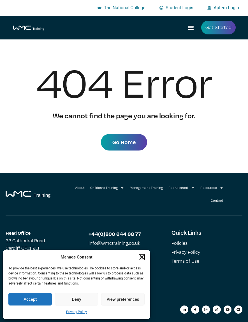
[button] (142, 257)
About (80, 187)
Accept (30, 299)
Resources (211, 187)
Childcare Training (107, 187)
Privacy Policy (76, 312)
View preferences (122, 299)
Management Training (146, 187)
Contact (217, 200)
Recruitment (181, 187)
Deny (76, 299)
